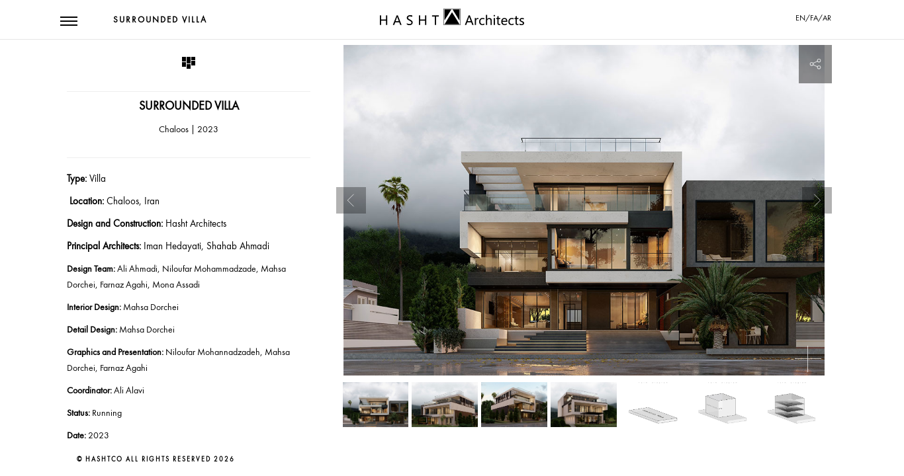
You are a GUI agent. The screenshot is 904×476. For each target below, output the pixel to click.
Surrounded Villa (160, 19)
